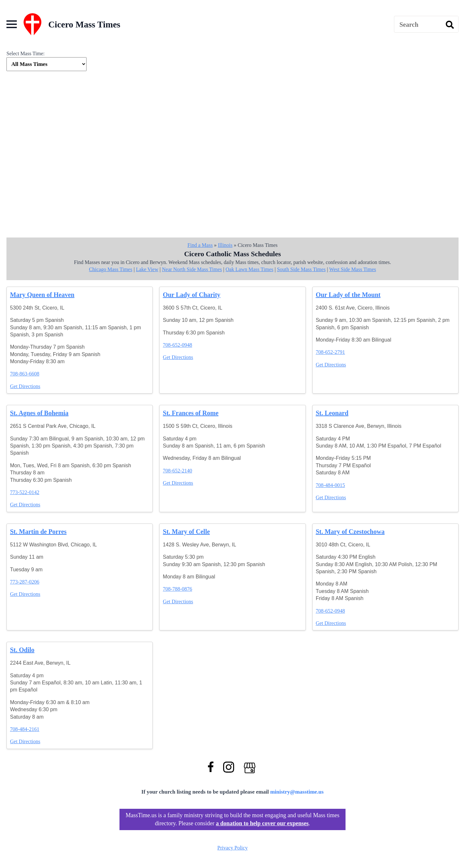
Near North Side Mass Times (192, 269)
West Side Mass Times (352, 269)
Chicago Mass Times (110, 269)
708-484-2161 (24, 729)
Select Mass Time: (25, 53)
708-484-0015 (330, 485)
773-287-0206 (24, 582)
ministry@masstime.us (297, 792)
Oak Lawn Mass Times (249, 269)
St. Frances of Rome (190, 413)
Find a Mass (199, 245)
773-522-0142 (24, 492)
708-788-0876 (177, 589)
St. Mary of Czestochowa (350, 531)
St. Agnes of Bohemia (39, 413)
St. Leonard (332, 413)
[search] (449, 24)
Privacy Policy (232, 847)
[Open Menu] (11, 24)
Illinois (225, 245)
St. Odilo (22, 649)
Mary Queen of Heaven (42, 294)
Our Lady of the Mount (348, 294)
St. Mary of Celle (186, 531)
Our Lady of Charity (191, 294)
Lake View (147, 269)
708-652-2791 (330, 352)
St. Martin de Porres (38, 531)
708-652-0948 (177, 345)
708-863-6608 (24, 373)
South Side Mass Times (301, 269)
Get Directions (25, 386)
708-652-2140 (177, 470)
